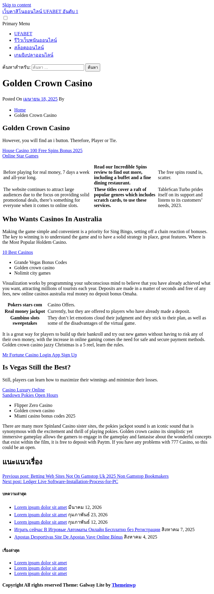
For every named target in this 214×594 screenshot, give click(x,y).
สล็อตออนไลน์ (29, 47)
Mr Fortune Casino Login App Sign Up (39, 354)
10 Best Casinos (17, 252)
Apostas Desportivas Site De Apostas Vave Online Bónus (68, 536)
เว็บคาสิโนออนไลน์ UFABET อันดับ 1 (40, 11)
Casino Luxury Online (23, 389)
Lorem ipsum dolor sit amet (40, 507)
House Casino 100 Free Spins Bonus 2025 (42, 150)
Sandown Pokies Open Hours (30, 395)
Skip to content (16, 4)
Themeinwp (124, 584)
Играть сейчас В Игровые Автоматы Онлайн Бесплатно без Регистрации (87, 529)
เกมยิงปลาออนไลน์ (33, 55)
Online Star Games (20, 155)
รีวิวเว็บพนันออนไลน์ (35, 40)
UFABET (23, 33)
